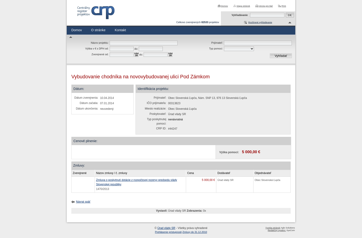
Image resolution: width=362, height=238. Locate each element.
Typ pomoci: (216, 48)
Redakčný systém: (277, 230)
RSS (283, 6)
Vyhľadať (281, 56)
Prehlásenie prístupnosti (168, 232)
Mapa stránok (243, 6)
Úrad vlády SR (166, 228)
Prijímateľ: (217, 42)
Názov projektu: (100, 42)
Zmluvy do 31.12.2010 (194, 232)
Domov (224, 6)
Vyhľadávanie (240, 15)
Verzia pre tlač (266, 6)
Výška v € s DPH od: (97, 48)
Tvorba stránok (272, 227)
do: (136, 48)
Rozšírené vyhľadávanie (260, 22)
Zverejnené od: (100, 54)
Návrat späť (83, 201)
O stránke (98, 30)
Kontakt (120, 30)
